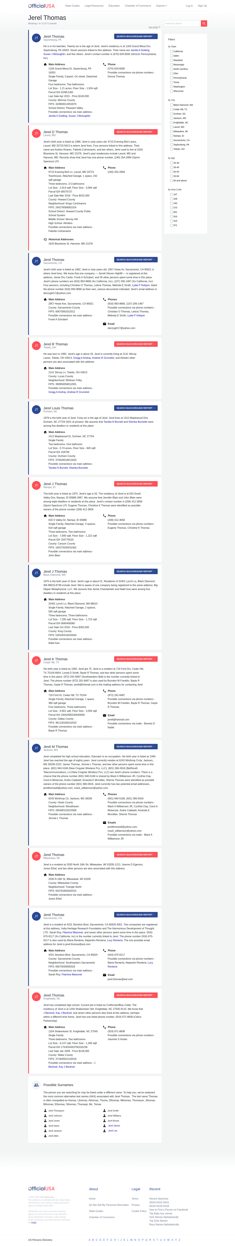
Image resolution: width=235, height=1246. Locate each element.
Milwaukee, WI (180, 131)
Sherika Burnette (138, 421)
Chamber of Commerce (138, 5)
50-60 (176, 176)
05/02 (158, 1201)
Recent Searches (158, 1198)
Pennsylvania (180, 77)
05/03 (151, 1201)
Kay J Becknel (64, 1013)
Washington (179, 86)
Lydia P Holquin (141, 285)
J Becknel (48, 1013)
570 (175, 207)
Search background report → (136, 36)
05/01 (165, 1201)
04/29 (158, 1205)
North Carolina (180, 69)
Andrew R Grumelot (103, 358)
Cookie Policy (139, 1210)
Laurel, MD (178, 127)
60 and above (180, 180)
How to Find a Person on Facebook (168, 1209)
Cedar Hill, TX (180, 109)
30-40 (176, 167)
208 (175, 198)
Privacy (135, 1204)
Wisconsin (178, 91)
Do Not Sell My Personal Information (109, 1204)
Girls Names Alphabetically (163, 1216)
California (178, 51)
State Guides (72, 5)
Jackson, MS (179, 118)
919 (175, 220)
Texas (176, 82)
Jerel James (111, 1126)
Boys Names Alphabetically (163, 1224)
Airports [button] (160, 5)
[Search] (182, 23)
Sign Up (202, 5)
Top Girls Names (157, 1220)
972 (175, 225)
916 (175, 216)
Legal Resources (94, 5)
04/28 (165, 1205)
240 (175, 203)
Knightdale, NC (180, 122)
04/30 (151, 1205)
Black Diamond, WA (183, 105)
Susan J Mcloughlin (54, 54)
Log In (189, 5)
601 (175, 212)
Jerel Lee (110, 1131)
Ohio (175, 73)
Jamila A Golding (140, 50)
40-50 (176, 171)
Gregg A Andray (82, 358)
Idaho (176, 55)
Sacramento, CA (181, 140)
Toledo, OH (179, 149)
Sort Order (153, 27)
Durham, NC (179, 113)
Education (114, 5)
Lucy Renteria (115, 940)
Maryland (178, 60)
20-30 (176, 162)
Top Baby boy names (160, 1213)
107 (175, 194)
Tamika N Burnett (113, 421)
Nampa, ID (178, 135)
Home (92, 1198)
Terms (134, 1198)
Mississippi (178, 64)
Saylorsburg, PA (181, 144)
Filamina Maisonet (72, 932)
